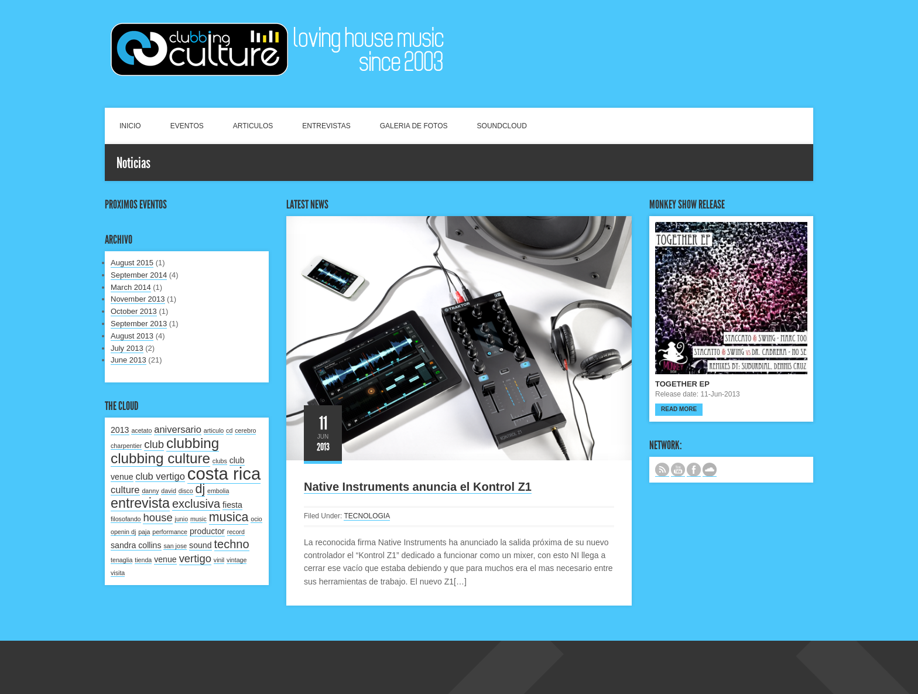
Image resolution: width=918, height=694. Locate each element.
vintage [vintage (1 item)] (236, 559)
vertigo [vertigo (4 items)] (195, 558)
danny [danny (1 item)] (150, 490)
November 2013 (138, 299)
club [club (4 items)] (154, 444)
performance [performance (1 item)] (169, 531)
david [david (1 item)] (168, 490)
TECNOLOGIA (367, 516)
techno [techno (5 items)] (231, 544)
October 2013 (134, 311)
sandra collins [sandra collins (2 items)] (136, 545)
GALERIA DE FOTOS (414, 126)
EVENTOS (187, 126)
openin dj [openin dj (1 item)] (123, 531)
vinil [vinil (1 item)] (219, 559)
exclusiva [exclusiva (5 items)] (196, 503)
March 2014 (131, 287)
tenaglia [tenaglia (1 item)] (121, 559)
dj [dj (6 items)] (200, 489)
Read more (679, 409)
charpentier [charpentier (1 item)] (126, 445)
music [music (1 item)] (198, 518)
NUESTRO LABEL (710, 470)
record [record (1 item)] (236, 531)
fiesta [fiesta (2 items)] (232, 505)
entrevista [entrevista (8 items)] (140, 503)
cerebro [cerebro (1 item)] (245, 430)
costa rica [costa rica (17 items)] (224, 473)
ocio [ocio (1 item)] (256, 518)
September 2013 (139, 323)
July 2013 (127, 348)
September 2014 (139, 275)
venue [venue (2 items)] (165, 559)
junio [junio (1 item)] (182, 518)
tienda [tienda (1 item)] (143, 559)
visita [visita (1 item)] (118, 572)
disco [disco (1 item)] (186, 490)
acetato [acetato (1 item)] (141, 430)
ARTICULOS (253, 126)
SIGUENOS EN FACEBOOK (694, 470)
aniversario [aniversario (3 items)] (177, 429)
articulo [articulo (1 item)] (214, 430)
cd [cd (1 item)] (229, 430)
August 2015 (132, 262)
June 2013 (128, 359)
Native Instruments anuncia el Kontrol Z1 (418, 486)
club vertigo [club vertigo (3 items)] (159, 476)
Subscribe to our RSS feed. (662, 470)
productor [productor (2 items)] (207, 531)
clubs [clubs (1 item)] (220, 460)
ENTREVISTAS (326, 126)
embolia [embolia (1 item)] (218, 490)
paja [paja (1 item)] (144, 531)
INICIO (130, 126)
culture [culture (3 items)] (125, 489)
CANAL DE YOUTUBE (678, 470)
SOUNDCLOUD (502, 126)
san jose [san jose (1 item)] (175, 545)
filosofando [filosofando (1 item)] (126, 518)
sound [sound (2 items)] (200, 545)
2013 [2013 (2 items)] (120, 430)
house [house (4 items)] (157, 517)
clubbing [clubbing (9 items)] (192, 443)
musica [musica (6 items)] (229, 517)
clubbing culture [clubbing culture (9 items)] (160, 458)
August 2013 (132, 335)
